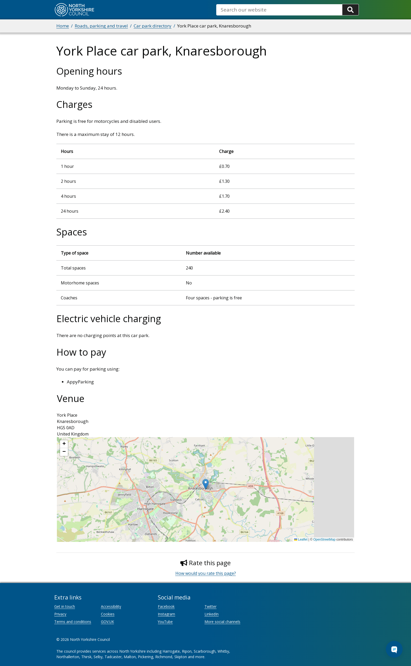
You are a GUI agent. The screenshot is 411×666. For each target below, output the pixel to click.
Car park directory (152, 26)
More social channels (222, 621)
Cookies (108, 614)
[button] (205, 484)
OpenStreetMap (324, 539)
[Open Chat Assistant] (394, 649)
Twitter (210, 606)
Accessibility (111, 606)
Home (62, 26)
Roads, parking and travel (101, 26)
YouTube (165, 621)
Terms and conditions (72, 621)
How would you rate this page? (205, 573)
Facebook (166, 606)
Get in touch (64, 606)
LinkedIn (211, 614)
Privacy (60, 614)
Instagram (166, 614)
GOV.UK (107, 621)
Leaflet (300, 539)
